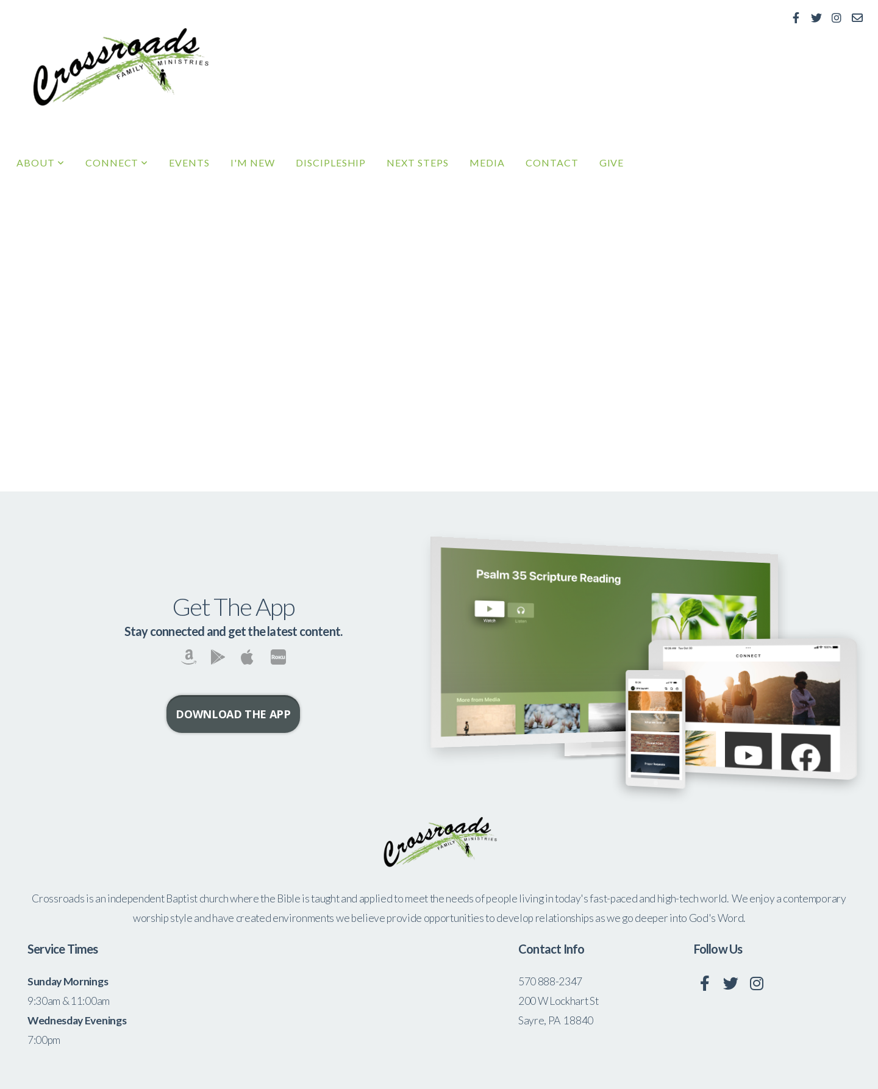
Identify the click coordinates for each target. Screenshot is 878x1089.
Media (487, 162)
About (40, 162)
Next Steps (418, 162)
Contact (552, 162)
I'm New (252, 162)
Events (189, 162)
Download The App (233, 714)
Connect (117, 162)
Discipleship (331, 162)
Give (611, 162)
